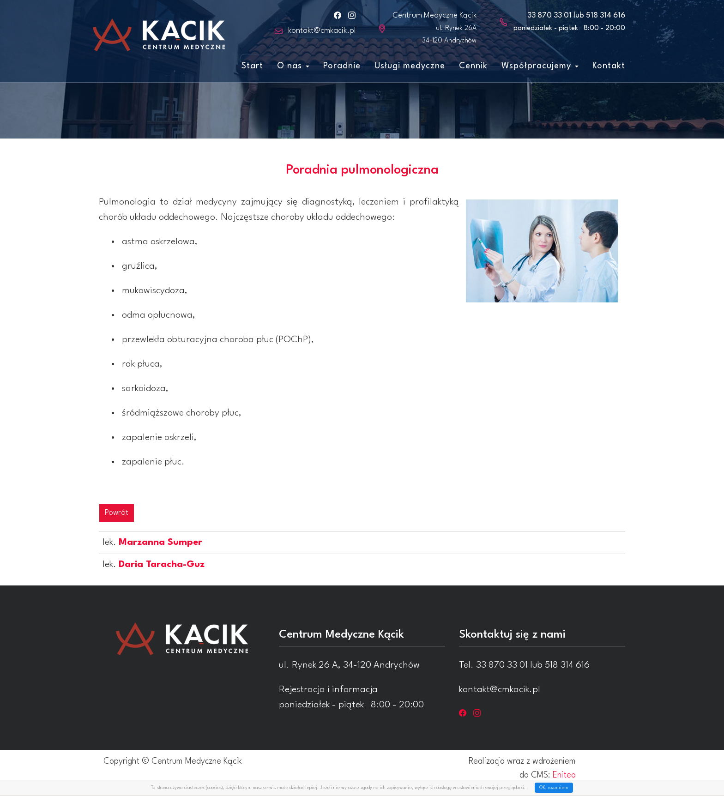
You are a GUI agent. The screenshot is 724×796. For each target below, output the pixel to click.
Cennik (473, 66)
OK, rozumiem (553, 787)
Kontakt (608, 66)
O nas (293, 66)
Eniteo (564, 775)
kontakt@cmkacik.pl (322, 31)
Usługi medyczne (409, 66)
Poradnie (342, 66)
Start (252, 66)
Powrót (116, 513)
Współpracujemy (540, 66)
